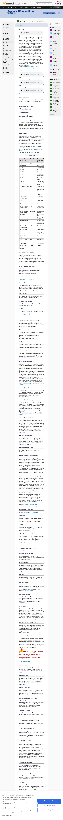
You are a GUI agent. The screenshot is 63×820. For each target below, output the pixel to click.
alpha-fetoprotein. (26, 109)
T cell (28, 759)
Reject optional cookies (49, 805)
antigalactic (6, 36)
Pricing (50, 7)
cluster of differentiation (28, 279)
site (4, 48)
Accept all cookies (49, 800)
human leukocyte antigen (31, 504)
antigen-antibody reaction (5, 68)
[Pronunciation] (31, 33)
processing (6, 57)
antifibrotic (6, 24)
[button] (39, 7)
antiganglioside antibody (6, 39)
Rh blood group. (26, 314)
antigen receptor (5, 61)
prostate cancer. (26, 662)
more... (52, 114)
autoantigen (25, 66)
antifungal (5, 30)
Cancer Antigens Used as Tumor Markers (30, 150)
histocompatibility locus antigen (27, 68)
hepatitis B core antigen (28, 413)
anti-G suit (5, 33)
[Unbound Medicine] (57, 2)
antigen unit (6, 65)
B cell (23, 759)
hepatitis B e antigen (27, 383)
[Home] (3, 7)
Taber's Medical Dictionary (22, 20)
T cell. (23, 684)
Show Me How (49, 13)
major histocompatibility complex (30, 506)
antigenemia (6, 72)
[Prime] (21, 7)
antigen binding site (6, 45)
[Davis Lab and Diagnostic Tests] (55, 34)
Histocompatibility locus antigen (30, 512)
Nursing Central (14, 3)
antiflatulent (6, 27)
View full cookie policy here (8, 815)
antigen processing (5, 54)
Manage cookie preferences (49, 810)
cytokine (33, 66)
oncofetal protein (29, 591)
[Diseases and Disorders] (55, 30)
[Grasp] (33, 7)
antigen (5, 42)
